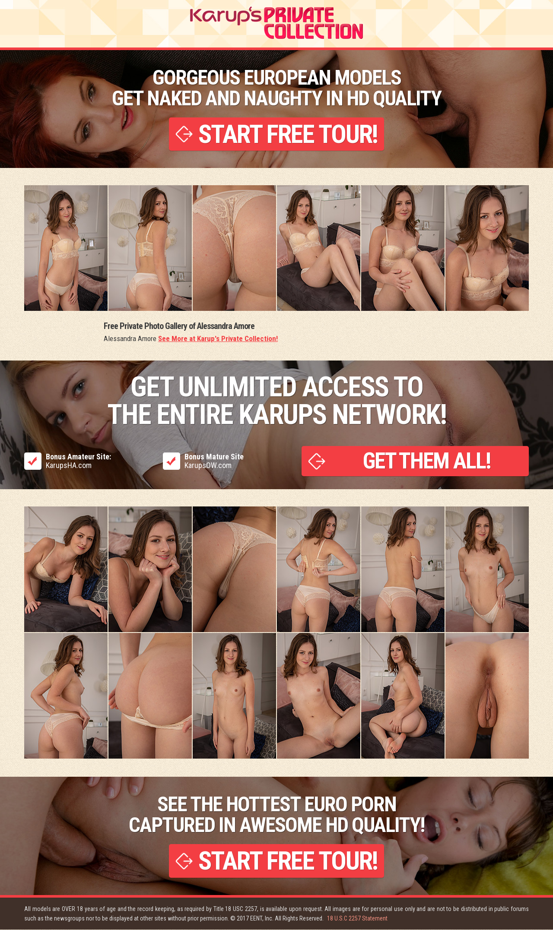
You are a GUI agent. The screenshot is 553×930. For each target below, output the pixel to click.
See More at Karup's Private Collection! (218, 339)
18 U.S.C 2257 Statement (357, 918)
